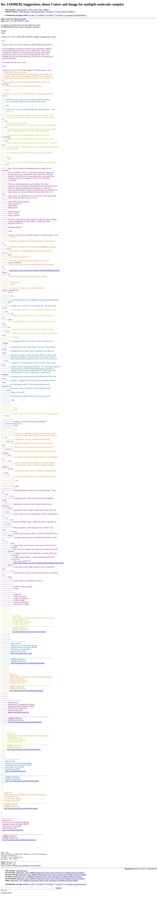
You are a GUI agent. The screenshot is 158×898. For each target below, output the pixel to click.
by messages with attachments (75, 15)
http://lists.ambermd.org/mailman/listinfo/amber (29, 632)
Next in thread (62, 12)
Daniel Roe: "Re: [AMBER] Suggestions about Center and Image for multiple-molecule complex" (50, 876)
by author (59, 15)
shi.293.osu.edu (19, 19)
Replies (71, 12)
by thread (40, 15)
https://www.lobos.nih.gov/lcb (21, 653)
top (41, 10)
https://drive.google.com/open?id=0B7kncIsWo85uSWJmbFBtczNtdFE (34, 270)
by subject (49, 15)
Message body (22, 10)
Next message (24, 12)
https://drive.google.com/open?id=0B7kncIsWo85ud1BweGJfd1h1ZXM (38, 563)
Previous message (38, 12)
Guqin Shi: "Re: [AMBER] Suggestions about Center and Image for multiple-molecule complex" (53, 878)
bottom (45, 10)
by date (32, 15)
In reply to (50, 12)
